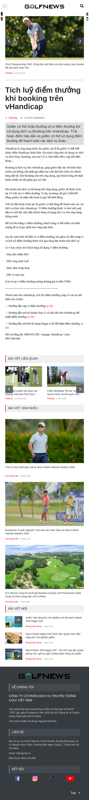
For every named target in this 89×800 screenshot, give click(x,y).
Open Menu (4, 6)
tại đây (50, 305)
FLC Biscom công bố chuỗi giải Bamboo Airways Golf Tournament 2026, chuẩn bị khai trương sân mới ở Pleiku (43, 595)
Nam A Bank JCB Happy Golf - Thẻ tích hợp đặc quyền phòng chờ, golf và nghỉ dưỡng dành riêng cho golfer (55, 652)
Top (73, 793)
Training (9, 73)
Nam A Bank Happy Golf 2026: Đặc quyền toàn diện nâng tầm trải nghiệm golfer (53, 636)
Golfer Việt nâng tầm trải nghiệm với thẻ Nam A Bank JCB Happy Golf (54, 619)
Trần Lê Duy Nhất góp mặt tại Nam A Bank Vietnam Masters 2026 (40, 467)
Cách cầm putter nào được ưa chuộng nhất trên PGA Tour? (21, 392)
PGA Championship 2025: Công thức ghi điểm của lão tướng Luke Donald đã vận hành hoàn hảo (44, 66)
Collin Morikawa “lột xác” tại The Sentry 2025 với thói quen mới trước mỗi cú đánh (64, 392)
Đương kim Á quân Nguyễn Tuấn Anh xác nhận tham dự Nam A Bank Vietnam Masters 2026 (42, 532)
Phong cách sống (33, 626)
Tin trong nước (11, 476)
